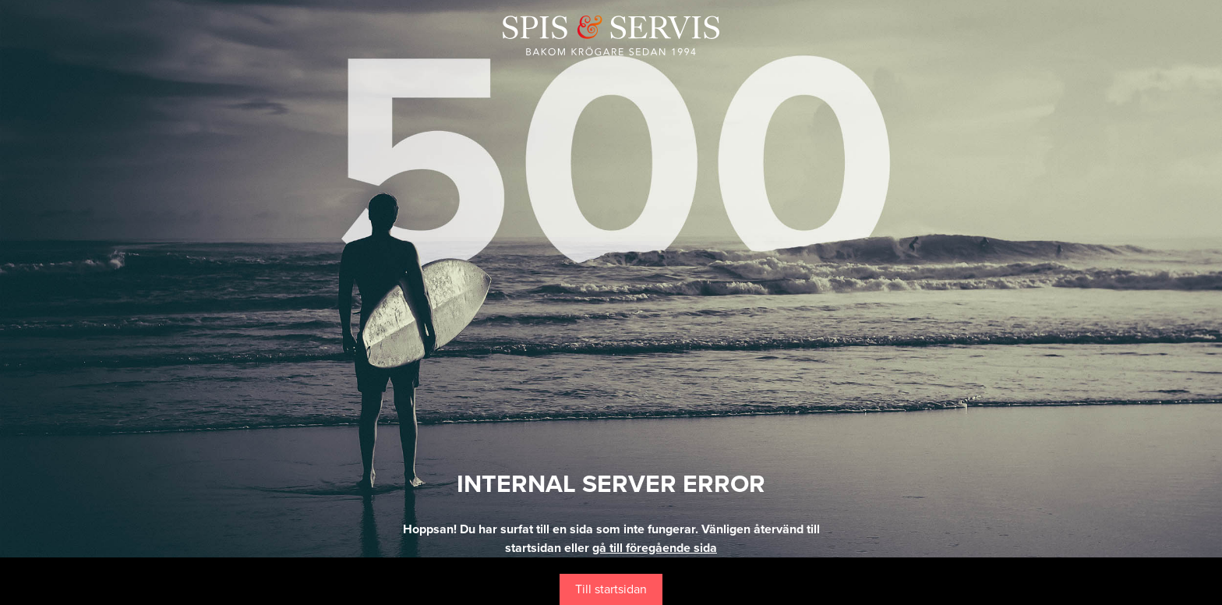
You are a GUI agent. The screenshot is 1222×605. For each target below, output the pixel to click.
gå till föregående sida (654, 548)
